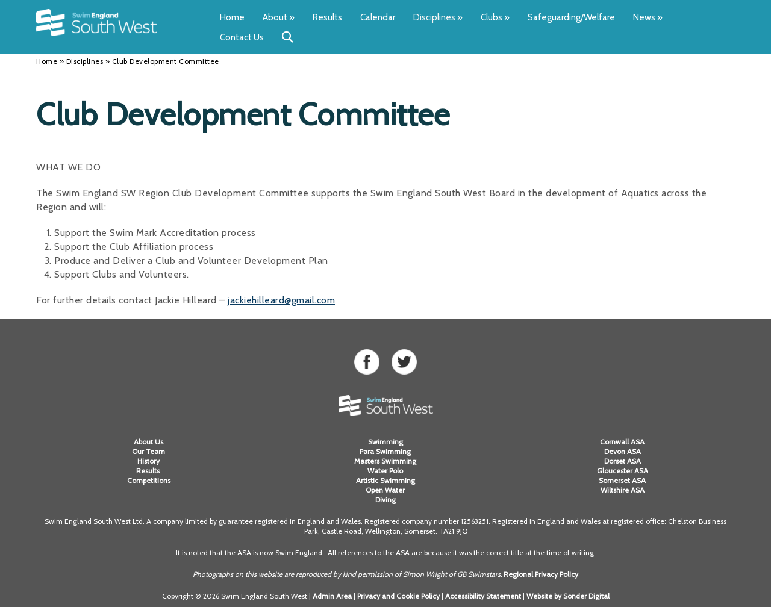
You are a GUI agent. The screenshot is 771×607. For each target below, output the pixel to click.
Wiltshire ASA (623, 489)
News (648, 17)
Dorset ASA (622, 460)
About (279, 17)
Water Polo (385, 470)
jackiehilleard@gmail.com (281, 300)
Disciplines (438, 17)
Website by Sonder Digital (568, 595)
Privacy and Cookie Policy (398, 595)
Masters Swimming (385, 460)
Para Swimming (385, 451)
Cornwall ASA (622, 441)
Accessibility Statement (483, 595)
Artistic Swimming (385, 480)
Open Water (385, 489)
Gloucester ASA (622, 470)
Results (327, 17)
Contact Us (242, 37)
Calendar (377, 17)
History (148, 460)
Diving (385, 499)
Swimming (385, 441)
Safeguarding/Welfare (571, 17)
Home (232, 17)
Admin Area (332, 595)
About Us (148, 441)
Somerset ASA (622, 480)
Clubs (495, 17)
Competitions (148, 480)
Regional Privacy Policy (541, 574)
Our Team (148, 451)
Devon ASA (622, 451)
